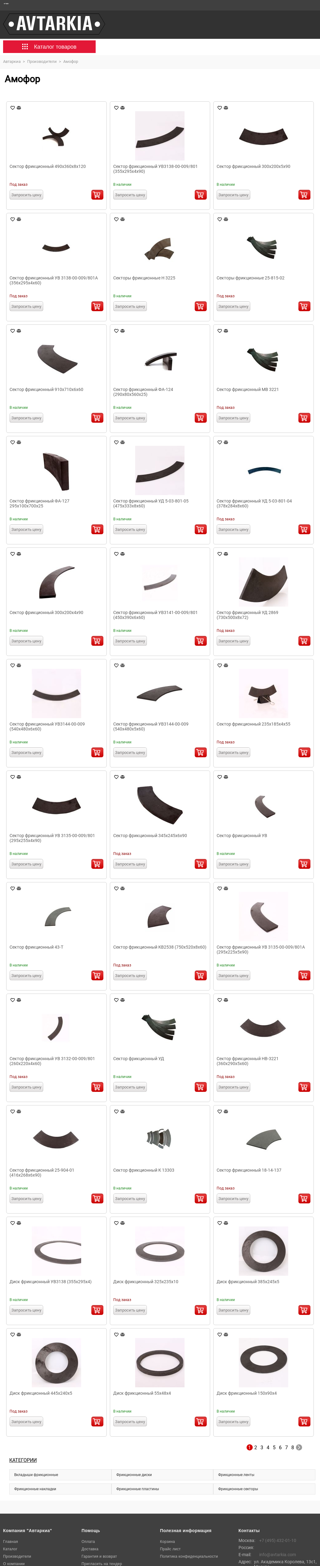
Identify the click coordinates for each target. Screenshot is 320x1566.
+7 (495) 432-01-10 (277, 1540)
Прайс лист (170, 1549)
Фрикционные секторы (238, 1489)
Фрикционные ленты (236, 1475)
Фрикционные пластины (137, 1489)
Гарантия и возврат (99, 1556)
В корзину (97, 195)
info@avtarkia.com (277, 1554)
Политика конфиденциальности (189, 1556)
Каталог (10, 1549)
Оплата (88, 1542)
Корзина (167, 1542)
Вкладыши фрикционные (36, 1475)
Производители (17, 1556)
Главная (10, 1542)
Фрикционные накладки (35, 1489)
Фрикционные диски (134, 1475)
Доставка (89, 1549)
